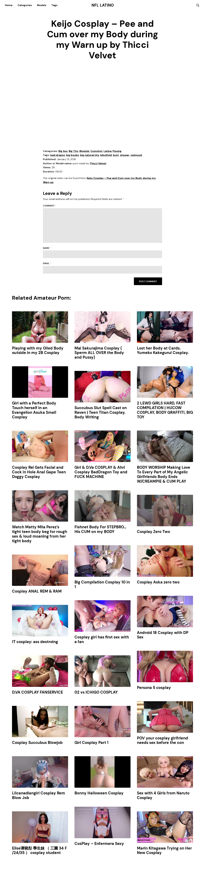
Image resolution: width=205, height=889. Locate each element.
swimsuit (136, 155)
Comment (49, 206)
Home (8, 5)
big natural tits (89, 155)
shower (124, 155)
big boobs (72, 155)
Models (41, 5)
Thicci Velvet (98, 163)
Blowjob (84, 151)
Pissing (117, 151)
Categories (25, 5)
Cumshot (96, 151)
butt (116, 155)
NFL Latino (102, 5)
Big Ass (63, 151)
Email (47, 263)
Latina (107, 151)
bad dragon (57, 155)
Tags (54, 5)
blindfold (106, 155)
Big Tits (73, 151)
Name (47, 248)
